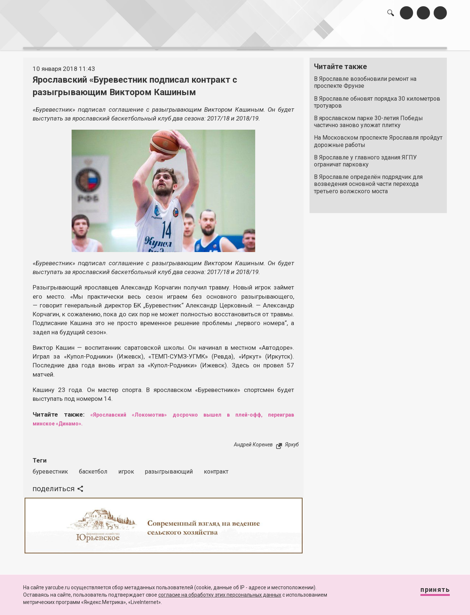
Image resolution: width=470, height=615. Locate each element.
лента (127, 37)
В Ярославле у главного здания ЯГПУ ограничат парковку (365, 157)
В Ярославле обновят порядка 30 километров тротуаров (377, 98)
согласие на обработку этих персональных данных (219, 595)
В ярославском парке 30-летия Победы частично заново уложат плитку (368, 118)
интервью (217, 37)
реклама (415, 37)
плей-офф (244, 410)
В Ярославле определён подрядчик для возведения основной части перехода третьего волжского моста (368, 180)
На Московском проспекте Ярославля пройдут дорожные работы (378, 137)
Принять (428, 593)
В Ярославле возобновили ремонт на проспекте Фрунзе (365, 79)
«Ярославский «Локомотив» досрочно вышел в (155, 410)
